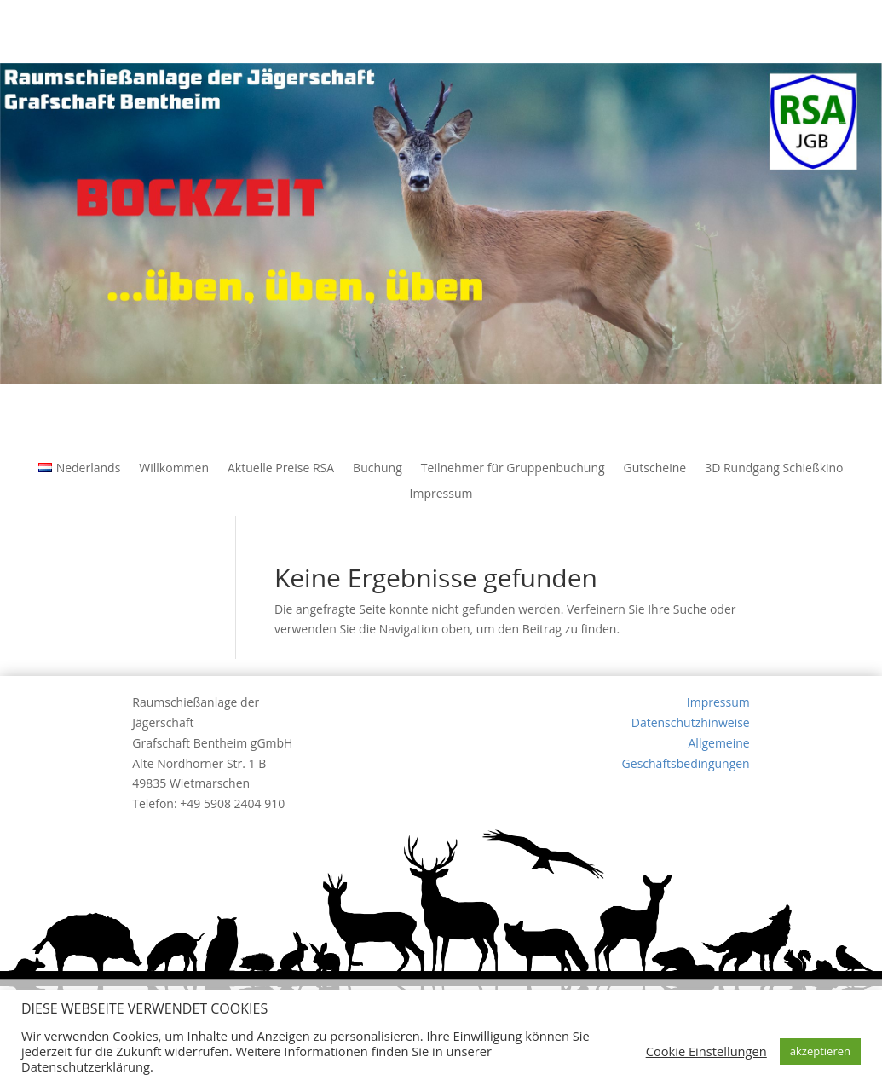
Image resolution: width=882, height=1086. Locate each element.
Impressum (441, 494)
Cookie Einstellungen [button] (706, 1051)
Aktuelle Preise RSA (281, 469)
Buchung (377, 469)
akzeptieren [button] (820, 1051)
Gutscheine (655, 469)
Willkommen (174, 469)
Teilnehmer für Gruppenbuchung (513, 469)
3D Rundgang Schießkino (774, 469)
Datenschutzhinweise (690, 722)
